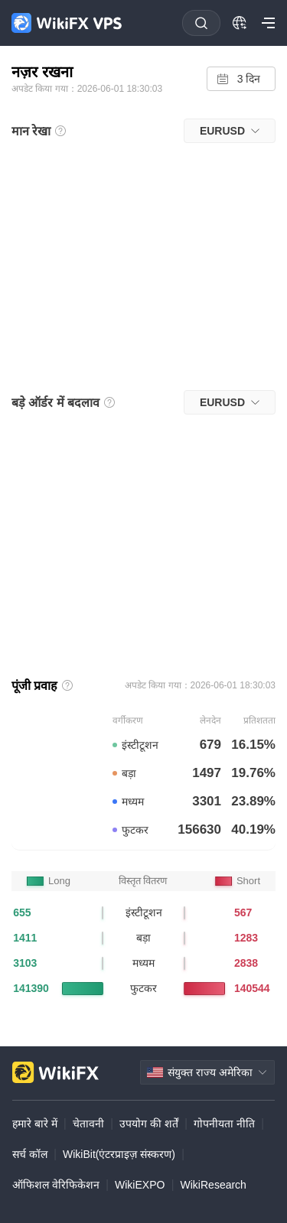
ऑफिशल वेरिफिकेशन (55, 1185)
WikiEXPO (140, 1185)
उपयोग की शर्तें (148, 1123)
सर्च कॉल (29, 1154)
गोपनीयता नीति (224, 1123)
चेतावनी (88, 1123)
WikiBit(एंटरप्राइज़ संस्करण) (119, 1154)
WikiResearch (213, 1185)
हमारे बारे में (34, 1123)
